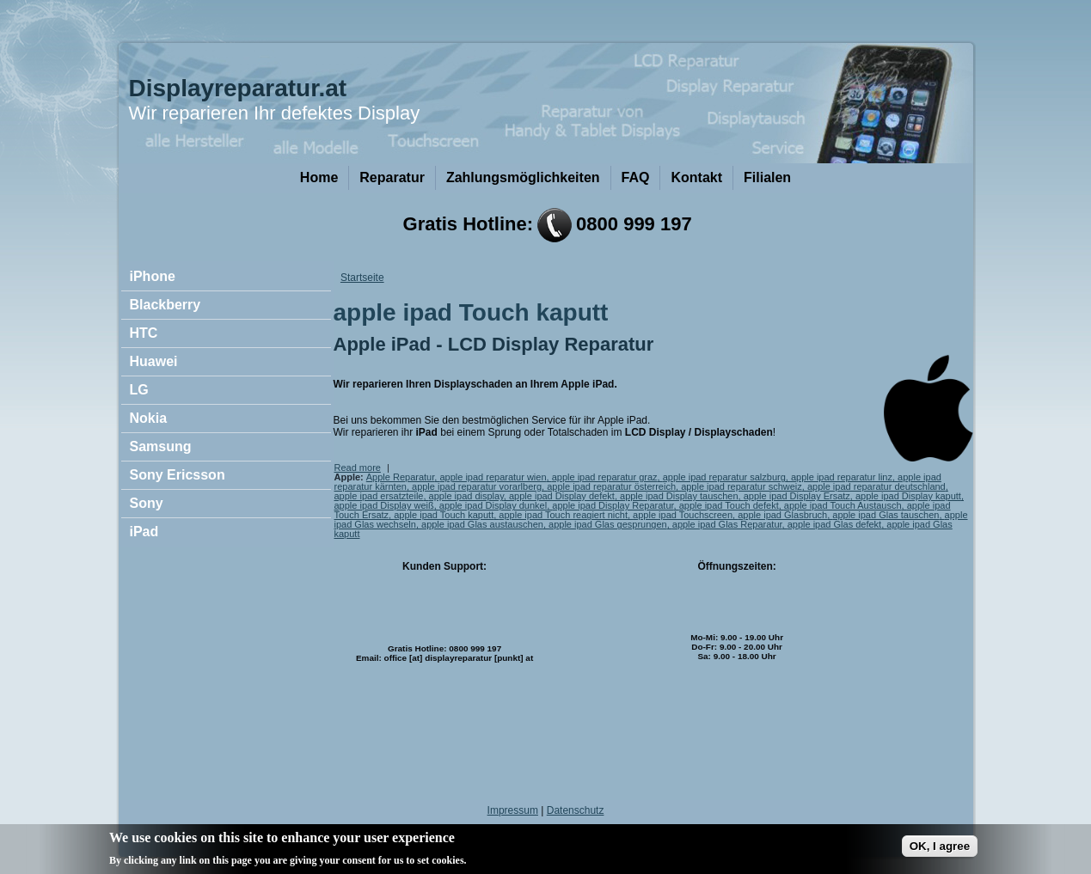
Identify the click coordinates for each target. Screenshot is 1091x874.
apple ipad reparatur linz (841, 477)
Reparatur (392, 177)
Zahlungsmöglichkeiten (523, 177)
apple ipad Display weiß (384, 505)
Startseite (362, 278)
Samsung (161, 446)
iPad (144, 531)
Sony (146, 503)
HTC (144, 333)
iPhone (152, 276)
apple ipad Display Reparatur (612, 505)
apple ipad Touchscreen (682, 515)
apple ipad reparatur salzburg (724, 477)
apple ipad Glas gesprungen (608, 524)
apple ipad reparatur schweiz (741, 486)
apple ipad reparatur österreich (611, 486)
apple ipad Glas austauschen (482, 524)
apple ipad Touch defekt (729, 505)
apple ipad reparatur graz (605, 477)
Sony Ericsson (177, 475)
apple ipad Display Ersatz (797, 496)
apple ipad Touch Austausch (843, 505)
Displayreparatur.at (238, 88)
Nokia (149, 418)
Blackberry (165, 304)
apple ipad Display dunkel (493, 505)
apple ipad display (466, 496)
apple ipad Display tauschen (679, 496)
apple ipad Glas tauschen (885, 515)
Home (319, 177)
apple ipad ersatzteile (379, 496)
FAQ (636, 177)
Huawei (154, 361)
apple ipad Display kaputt (908, 496)
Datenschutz (575, 810)
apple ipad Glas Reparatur (727, 524)
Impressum (512, 810)
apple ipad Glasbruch (782, 515)
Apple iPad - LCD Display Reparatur (494, 344)
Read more (357, 467)
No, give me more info (526, 864)
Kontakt (696, 177)
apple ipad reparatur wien (492, 477)
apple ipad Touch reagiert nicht (563, 515)
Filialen (767, 177)
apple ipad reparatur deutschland (876, 486)
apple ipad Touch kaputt (443, 515)
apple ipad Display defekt (562, 496)
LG (139, 389)
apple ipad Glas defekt (834, 524)
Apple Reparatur (400, 477)
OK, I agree (940, 850)
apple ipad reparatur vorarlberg (477, 486)
